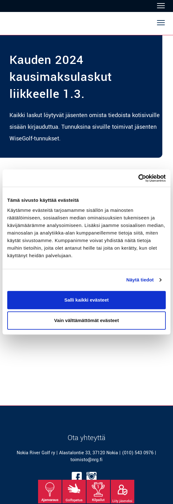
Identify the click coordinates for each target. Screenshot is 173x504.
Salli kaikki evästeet (86, 300)
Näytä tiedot (140, 279)
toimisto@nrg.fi (86, 459)
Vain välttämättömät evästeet (86, 320)
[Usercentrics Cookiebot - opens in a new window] (138, 178)
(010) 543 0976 (137, 453)
